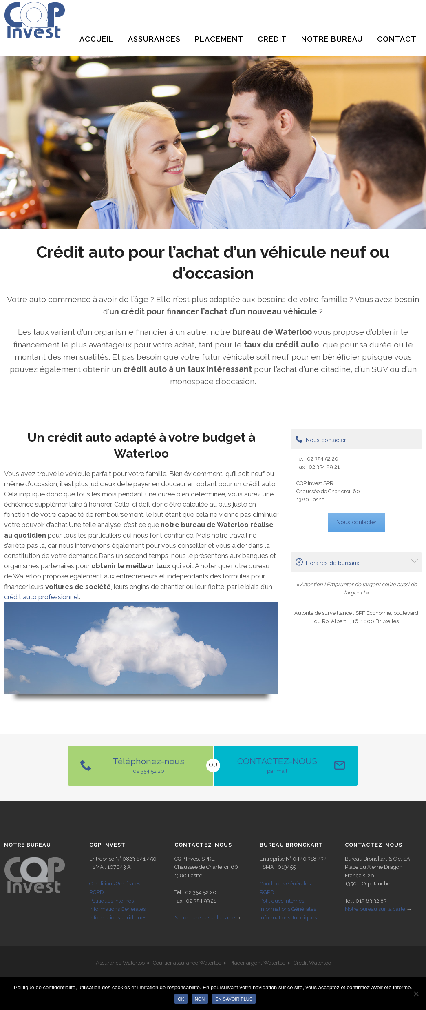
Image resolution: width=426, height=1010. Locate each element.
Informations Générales (117, 909)
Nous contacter (321, 439)
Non (200, 999)
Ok (181, 999)
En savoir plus (233, 999)
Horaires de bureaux (327, 562)
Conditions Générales (114, 884)
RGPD (96, 892)
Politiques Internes (111, 901)
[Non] (416, 994)
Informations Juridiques (117, 917)
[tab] (356, 439)
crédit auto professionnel (41, 597)
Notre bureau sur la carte (204, 917)
